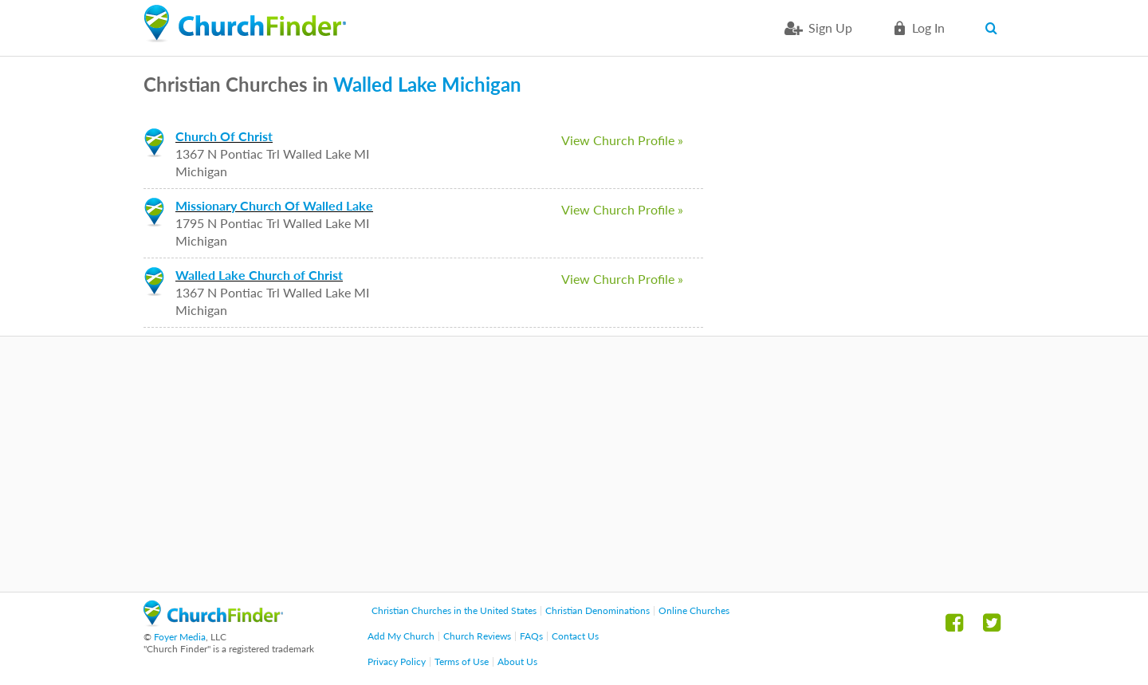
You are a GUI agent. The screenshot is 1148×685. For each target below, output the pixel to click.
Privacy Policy (397, 661)
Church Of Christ (224, 136)
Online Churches (694, 610)
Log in (928, 27)
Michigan (481, 84)
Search (995, 28)
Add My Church (401, 636)
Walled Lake (385, 84)
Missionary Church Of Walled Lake (274, 205)
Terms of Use (461, 661)
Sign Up (830, 27)
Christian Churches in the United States (454, 610)
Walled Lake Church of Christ (259, 274)
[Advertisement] (574, 464)
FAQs (531, 636)
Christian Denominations (597, 610)
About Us (517, 661)
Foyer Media (180, 637)
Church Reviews (477, 636)
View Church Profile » (622, 140)
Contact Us (575, 636)
